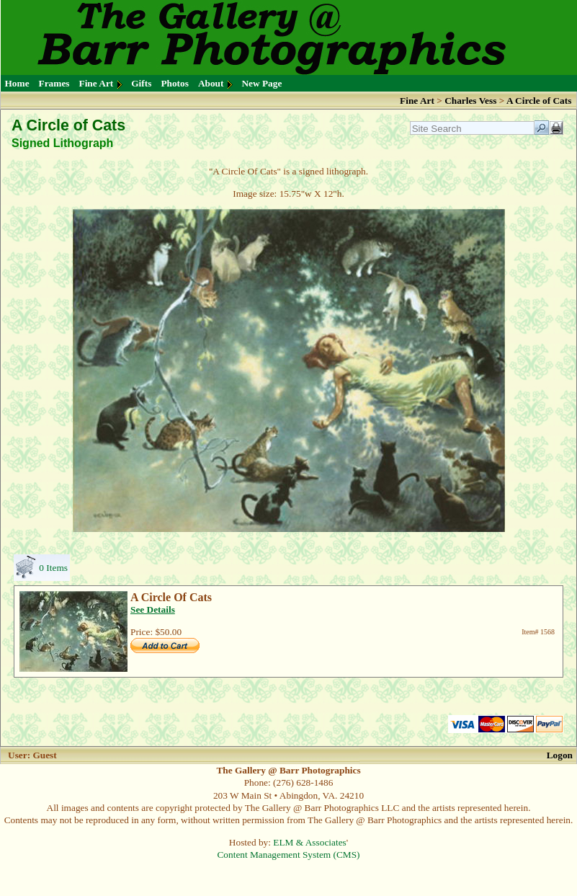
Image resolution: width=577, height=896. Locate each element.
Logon (560, 755)
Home (17, 83)
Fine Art (96, 83)
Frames (54, 83)
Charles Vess (470, 100)
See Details (152, 609)
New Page (261, 83)
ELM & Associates (309, 842)
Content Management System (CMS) (288, 854)
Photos (175, 83)
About (211, 83)
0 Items (53, 567)
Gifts (141, 83)
